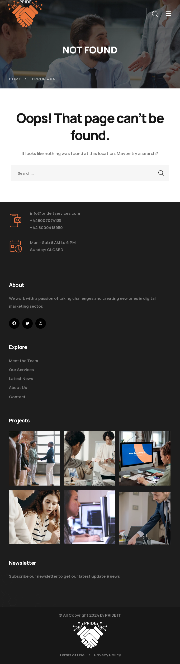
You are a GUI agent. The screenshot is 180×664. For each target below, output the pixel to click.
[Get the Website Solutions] (89, 527)
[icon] (14, 323)
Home (15, 78)
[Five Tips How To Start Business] (34, 458)
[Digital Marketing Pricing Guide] (89, 458)
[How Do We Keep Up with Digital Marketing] (144, 458)
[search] (155, 14)
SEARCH (161, 173)
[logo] (25, 13)
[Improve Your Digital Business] (34, 522)
